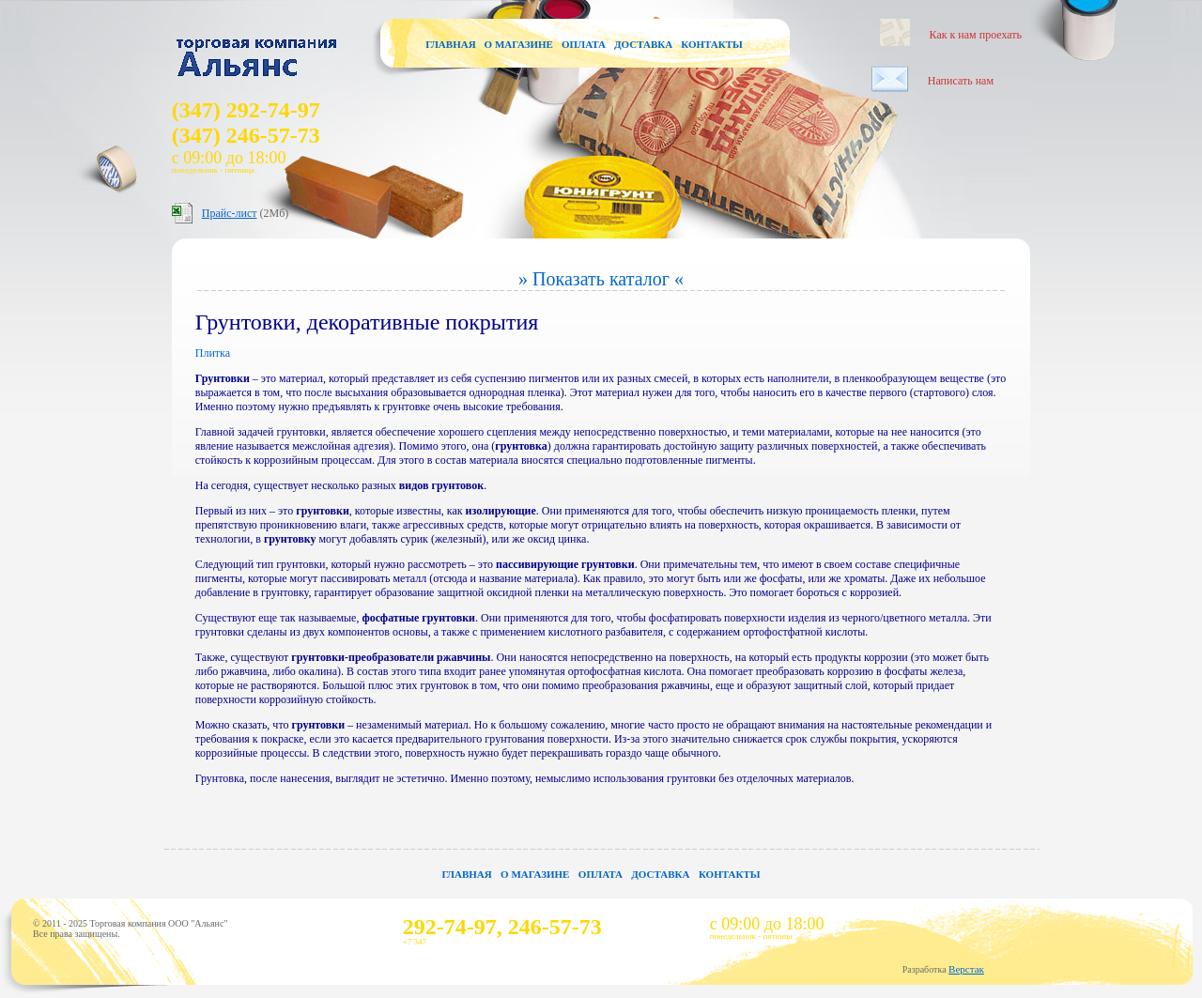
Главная (450, 44)
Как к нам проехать (976, 34)
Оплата (584, 44)
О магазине (519, 44)
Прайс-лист (229, 213)
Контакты (712, 44)
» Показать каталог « (601, 279)
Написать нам (961, 80)
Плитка (212, 353)
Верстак (966, 969)
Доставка (643, 44)
